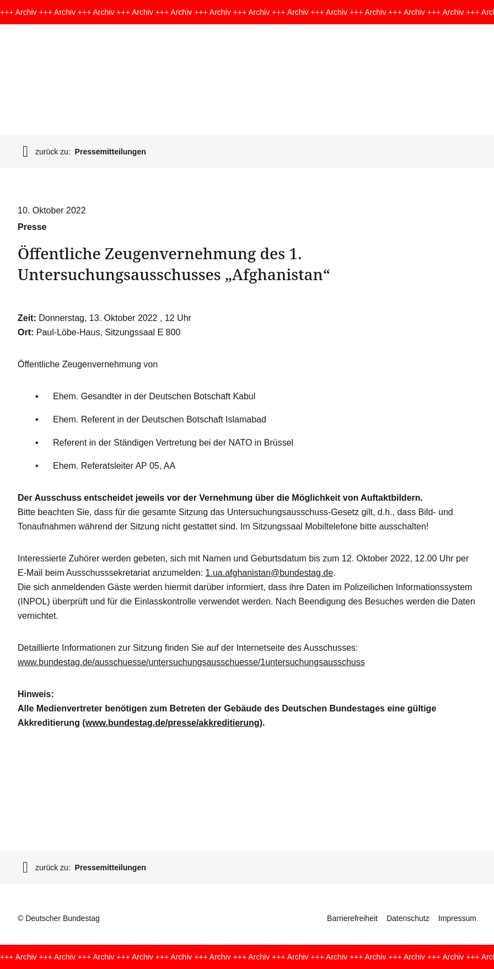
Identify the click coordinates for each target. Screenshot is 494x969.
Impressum (457, 918)
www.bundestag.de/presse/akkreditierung (172, 722)
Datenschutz (407, 918)
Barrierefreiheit (352, 918)
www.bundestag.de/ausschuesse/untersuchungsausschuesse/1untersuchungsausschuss (191, 662)
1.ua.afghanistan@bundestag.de (270, 572)
